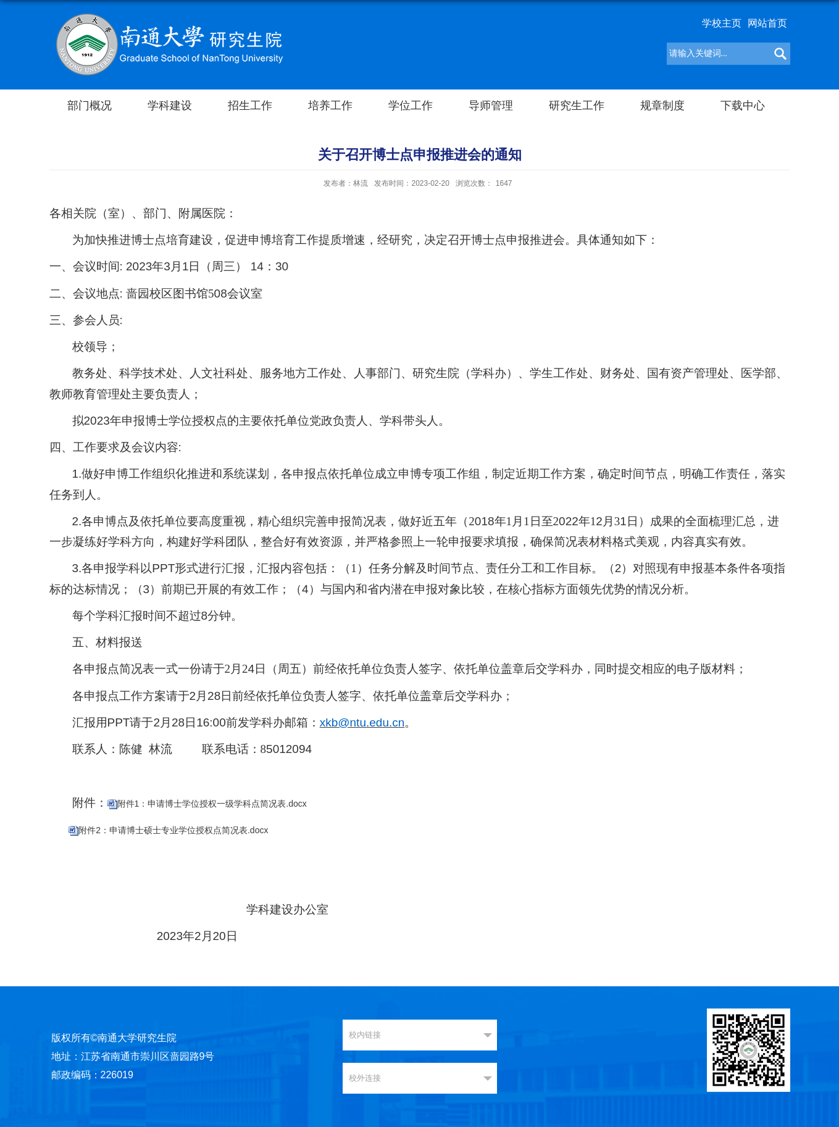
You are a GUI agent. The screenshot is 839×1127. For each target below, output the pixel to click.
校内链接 (365, 1034)
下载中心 (742, 105)
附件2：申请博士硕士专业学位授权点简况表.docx (173, 830)
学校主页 (721, 23)
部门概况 (89, 105)
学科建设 (170, 105)
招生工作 (250, 105)
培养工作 (330, 105)
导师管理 (491, 105)
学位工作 (410, 105)
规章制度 (662, 105)
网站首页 (767, 23)
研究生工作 (576, 105)
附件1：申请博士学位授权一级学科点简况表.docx (212, 804)
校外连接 (365, 1078)
